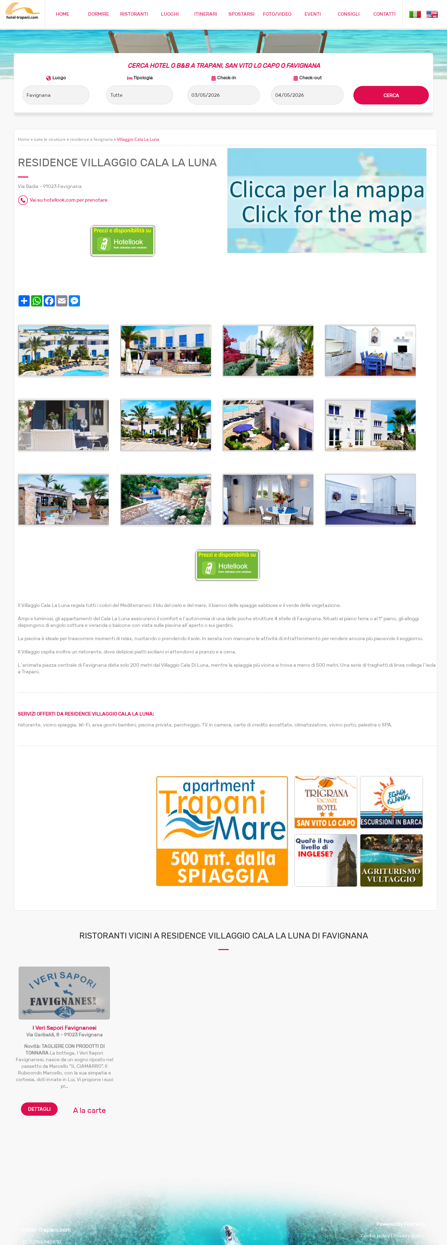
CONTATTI (384, 14)
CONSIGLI (349, 14)
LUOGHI (170, 14)
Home (24, 139)
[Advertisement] (87, 825)
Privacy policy (409, 1235)
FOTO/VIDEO (277, 14)
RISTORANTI (134, 14)
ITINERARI (205, 14)
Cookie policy (375, 1235)
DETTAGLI (39, 1109)
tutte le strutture (50, 139)
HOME (62, 14)
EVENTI (313, 14)
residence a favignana (91, 139)
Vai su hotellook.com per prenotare (69, 200)
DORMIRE (98, 14)
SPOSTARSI (241, 14)
